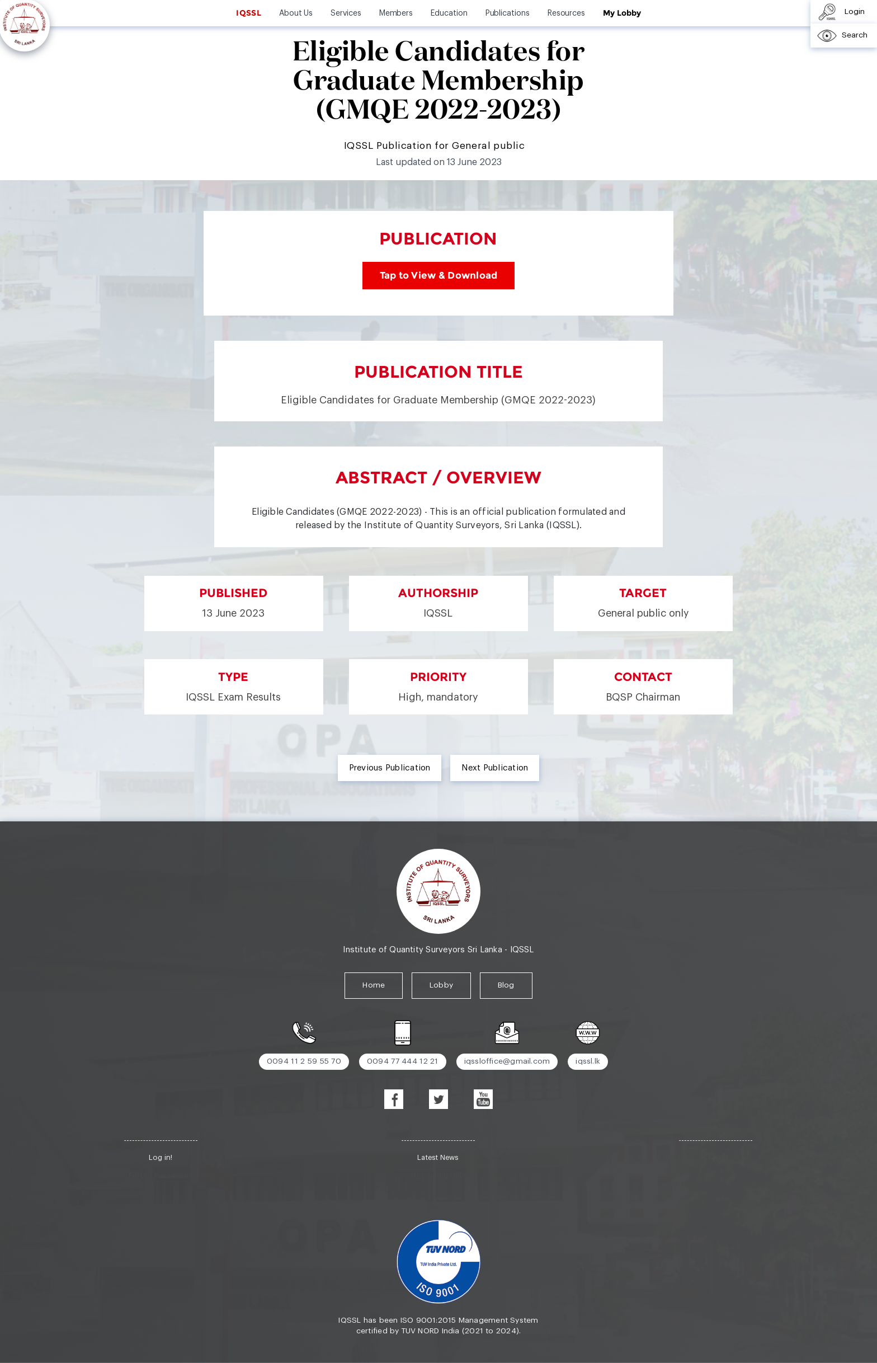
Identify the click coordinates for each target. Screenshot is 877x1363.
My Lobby (621, 12)
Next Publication (494, 768)
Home (373, 985)
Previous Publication (390, 768)
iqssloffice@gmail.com (507, 1061)
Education (449, 13)
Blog (506, 985)
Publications (507, 13)
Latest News (438, 1157)
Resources (566, 13)
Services (346, 13)
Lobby (441, 985)
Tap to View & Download (439, 275)
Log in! (160, 1157)
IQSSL (248, 12)
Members (396, 13)
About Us (296, 13)
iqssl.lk (588, 1061)
